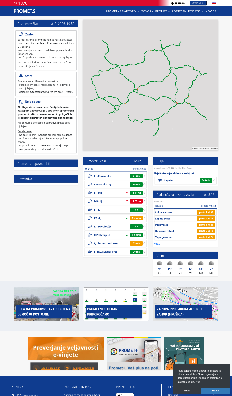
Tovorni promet (154, 11)
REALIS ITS (201, 148)
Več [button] (198, 382)
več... (157, 243)
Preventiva (25, 179)
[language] (214, 3)
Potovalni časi (96, 161)
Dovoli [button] (215, 391)
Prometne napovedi (121, 11)
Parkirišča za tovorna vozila (175, 195)
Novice (210, 11)
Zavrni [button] (187, 391)
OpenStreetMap (214, 148)
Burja (160, 161)
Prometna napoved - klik (34, 164)
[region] (150, 84)
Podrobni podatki (186, 11)
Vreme (161, 256)
